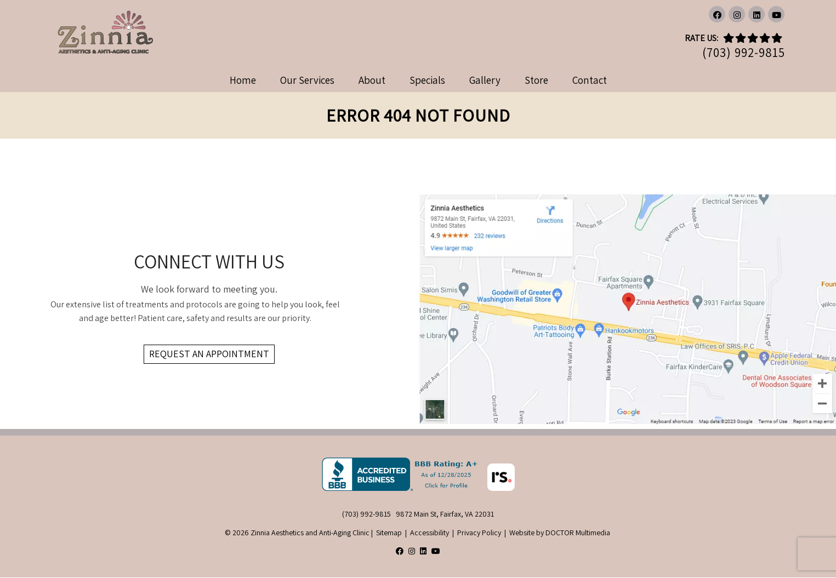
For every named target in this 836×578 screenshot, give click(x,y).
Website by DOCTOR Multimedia (559, 532)
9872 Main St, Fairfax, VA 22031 (445, 514)
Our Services (307, 80)
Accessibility (429, 532)
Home (243, 80)
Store (536, 80)
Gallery (485, 80)
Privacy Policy (479, 532)
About (372, 80)
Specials (427, 80)
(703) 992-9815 (743, 53)
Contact (589, 80)
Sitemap (389, 532)
